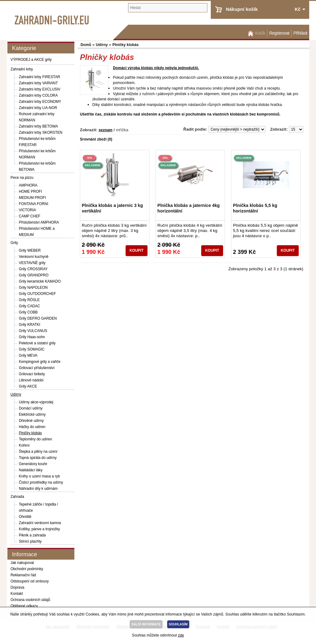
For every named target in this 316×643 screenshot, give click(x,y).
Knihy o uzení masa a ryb (39, 476)
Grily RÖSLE (29, 300)
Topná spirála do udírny (37, 458)
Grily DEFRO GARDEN (38, 318)
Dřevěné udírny (31, 420)
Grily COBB (28, 312)
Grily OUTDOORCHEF (37, 294)
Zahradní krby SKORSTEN (40, 132)
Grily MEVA (28, 355)
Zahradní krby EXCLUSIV (39, 89)
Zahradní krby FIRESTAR (39, 77)
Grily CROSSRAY (33, 269)
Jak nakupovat (22, 563)
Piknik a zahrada (32, 535)
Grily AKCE (28, 386)
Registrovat (279, 33)
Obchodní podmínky (26, 569)
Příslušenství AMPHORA (39, 222)
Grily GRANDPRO (33, 275)
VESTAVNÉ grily (32, 263)
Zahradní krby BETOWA (38, 126)
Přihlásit (300, 33)
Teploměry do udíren (35, 439)
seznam (106, 130)
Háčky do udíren (32, 427)
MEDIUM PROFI (32, 197)
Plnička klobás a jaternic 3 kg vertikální (112, 208)
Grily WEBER (30, 250)
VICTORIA (27, 210)
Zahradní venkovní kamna (40, 523)
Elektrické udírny (32, 414)
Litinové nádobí (31, 380)
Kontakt (16, 593)
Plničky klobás (30, 433)
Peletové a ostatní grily (37, 343)
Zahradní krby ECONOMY (40, 101)
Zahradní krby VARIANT (38, 83)
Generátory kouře (33, 464)
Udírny (15, 394)
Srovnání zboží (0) (96, 139)
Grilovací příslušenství (37, 368)
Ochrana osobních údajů (30, 600)
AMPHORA (28, 185)
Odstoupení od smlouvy (29, 581)
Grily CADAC (29, 306)
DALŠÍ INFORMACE (146, 624)
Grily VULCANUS (33, 331)
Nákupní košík (242, 9)
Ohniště (25, 517)
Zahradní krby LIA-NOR (38, 108)
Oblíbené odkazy (24, 606)
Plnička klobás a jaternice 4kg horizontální (188, 208)
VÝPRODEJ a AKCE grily (31, 59)
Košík (260, 33)
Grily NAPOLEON (33, 287)
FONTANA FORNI (33, 204)
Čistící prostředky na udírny (41, 482)
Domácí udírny (31, 408)
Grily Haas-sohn (32, 337)
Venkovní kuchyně (33, 256)
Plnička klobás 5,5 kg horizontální (255, 208)
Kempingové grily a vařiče (39, 361)
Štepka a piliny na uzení (38, 451)
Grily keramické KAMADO (40, 281)
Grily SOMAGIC (31, 349)
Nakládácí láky (31, 470)
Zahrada (17, 496)
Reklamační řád (23, 575)
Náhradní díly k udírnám (38, 488)
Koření (24, 445)
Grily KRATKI (29, 324)
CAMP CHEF (29, 216)
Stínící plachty (30, 541)
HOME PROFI (30, 191)
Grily (14, 243)
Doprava (17, 587)
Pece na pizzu (21, 177)
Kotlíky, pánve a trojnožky (39, 529)
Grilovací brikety (32, 374)
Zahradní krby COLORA (38, 95)
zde (181, 635)
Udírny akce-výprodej (36, 402)
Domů (250, 33)
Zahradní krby (21, 69)
